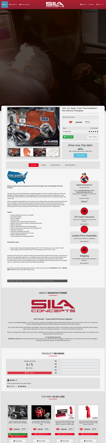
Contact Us (13, 4)
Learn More (80, 155)
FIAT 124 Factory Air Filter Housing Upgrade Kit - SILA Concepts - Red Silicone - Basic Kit (88, 423)
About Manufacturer (70, 165)
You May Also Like (55, 165)
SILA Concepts (94, 128)
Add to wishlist (93, 137)
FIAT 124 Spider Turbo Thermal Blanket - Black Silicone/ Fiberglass (17, 422)
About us (83, 4)
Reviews (43, 165)
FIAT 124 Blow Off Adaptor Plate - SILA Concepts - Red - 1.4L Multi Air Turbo (41, 423)
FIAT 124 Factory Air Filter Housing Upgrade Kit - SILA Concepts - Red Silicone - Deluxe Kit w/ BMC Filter (65, 423)
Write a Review (29, 373)
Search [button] (91, 4)
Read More (84, 241)
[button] (57, 152)
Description (34, 165)
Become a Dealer (24, 4)
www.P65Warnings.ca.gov (47, 281)
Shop (4, 4)
